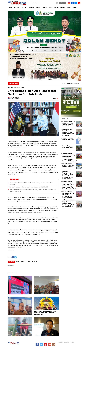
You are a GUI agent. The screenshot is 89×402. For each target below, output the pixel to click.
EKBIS (50, 7)
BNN (12, 87)
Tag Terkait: (11, 261)
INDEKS (74, 7)
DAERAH (31, 7)
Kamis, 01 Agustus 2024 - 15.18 (16, 98)
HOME (10, 7)
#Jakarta (23, 261)
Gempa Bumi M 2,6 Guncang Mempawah (68, 138)
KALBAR (24, 7)
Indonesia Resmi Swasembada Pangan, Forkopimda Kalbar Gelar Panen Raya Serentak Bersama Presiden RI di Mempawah (69, 157)
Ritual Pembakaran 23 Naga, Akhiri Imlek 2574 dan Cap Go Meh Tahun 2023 (68, 124)
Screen (62, 3)
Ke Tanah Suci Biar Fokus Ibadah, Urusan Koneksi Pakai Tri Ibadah (29, 187)
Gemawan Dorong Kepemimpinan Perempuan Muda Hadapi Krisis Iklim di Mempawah (68, 132)
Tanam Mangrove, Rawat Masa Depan (67, 146)
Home (9, 87)
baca (54, 98)
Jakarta (15, 87)
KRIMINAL (44, 7)
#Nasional (34, 261)
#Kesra (28, 261)
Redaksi (61, 342)
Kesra (18, 87)
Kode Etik (66, 342)
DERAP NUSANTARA (59, 7)
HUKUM (38, 7)
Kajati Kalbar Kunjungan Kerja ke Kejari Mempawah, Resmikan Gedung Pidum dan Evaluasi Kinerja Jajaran (67, 175)
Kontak (72, 342)
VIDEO (69, 7)
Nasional (22, 87)
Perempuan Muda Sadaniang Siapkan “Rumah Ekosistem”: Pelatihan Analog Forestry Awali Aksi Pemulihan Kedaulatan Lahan (70, 185)
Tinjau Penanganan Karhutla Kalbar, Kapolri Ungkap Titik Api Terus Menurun (68, 204)
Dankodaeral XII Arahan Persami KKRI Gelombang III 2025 (68, 165)
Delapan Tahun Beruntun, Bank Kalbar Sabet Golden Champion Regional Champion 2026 (45, 312)
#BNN (17, 261)
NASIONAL (17, 7)
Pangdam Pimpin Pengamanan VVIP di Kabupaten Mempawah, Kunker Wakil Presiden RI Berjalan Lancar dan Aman (69, 195)
